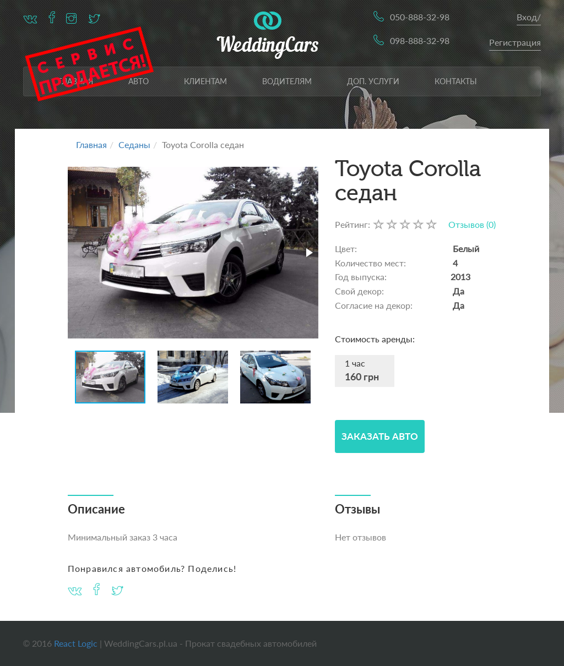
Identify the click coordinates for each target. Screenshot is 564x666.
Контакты (456, 81)
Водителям (287, 81)
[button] (308, 252)
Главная (91, 144)
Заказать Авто (379, 436)
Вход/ (529, 17)
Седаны (134, 144)
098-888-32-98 (419, 40)
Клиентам (205, 81)
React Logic (75, 643)
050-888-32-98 (419, 17)
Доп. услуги (373, 81)
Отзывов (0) (472, 224)
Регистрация (515, 42)
